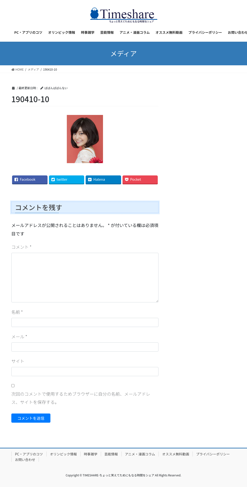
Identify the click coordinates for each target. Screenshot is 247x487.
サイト (17, 361)
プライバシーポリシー (213, 454)
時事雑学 (90, 454)
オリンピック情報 (63, 454)
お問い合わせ (25, 459)
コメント (21, 247)
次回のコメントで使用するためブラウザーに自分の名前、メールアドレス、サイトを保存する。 (80, 398)
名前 (17, 312)
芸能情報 (111, 454)
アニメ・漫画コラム (140, 454)
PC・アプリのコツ (29, 454)
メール (19, 336)
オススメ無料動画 (175, 454)
